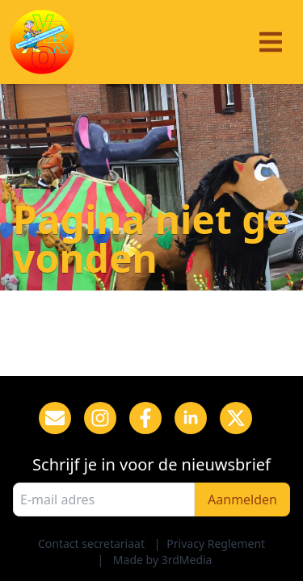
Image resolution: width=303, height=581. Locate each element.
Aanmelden (242, 499)
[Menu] (270, 42)
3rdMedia (187, 559)
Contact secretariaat (91, 543)
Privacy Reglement (215, 543)
